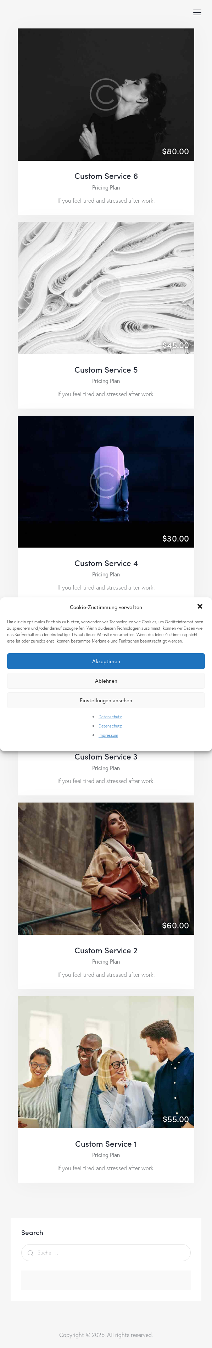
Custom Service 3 (106, 756)
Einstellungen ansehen (106, 700)
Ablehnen (106, 680)
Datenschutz (110, 716)
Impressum (108, 735)
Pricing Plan (106, 187)
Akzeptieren (106, 661)
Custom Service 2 (106, 950)
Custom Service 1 (106, 1143)
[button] (200, 607)
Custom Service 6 (106, 175)
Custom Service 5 (106, 369)
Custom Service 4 (106, 563)
